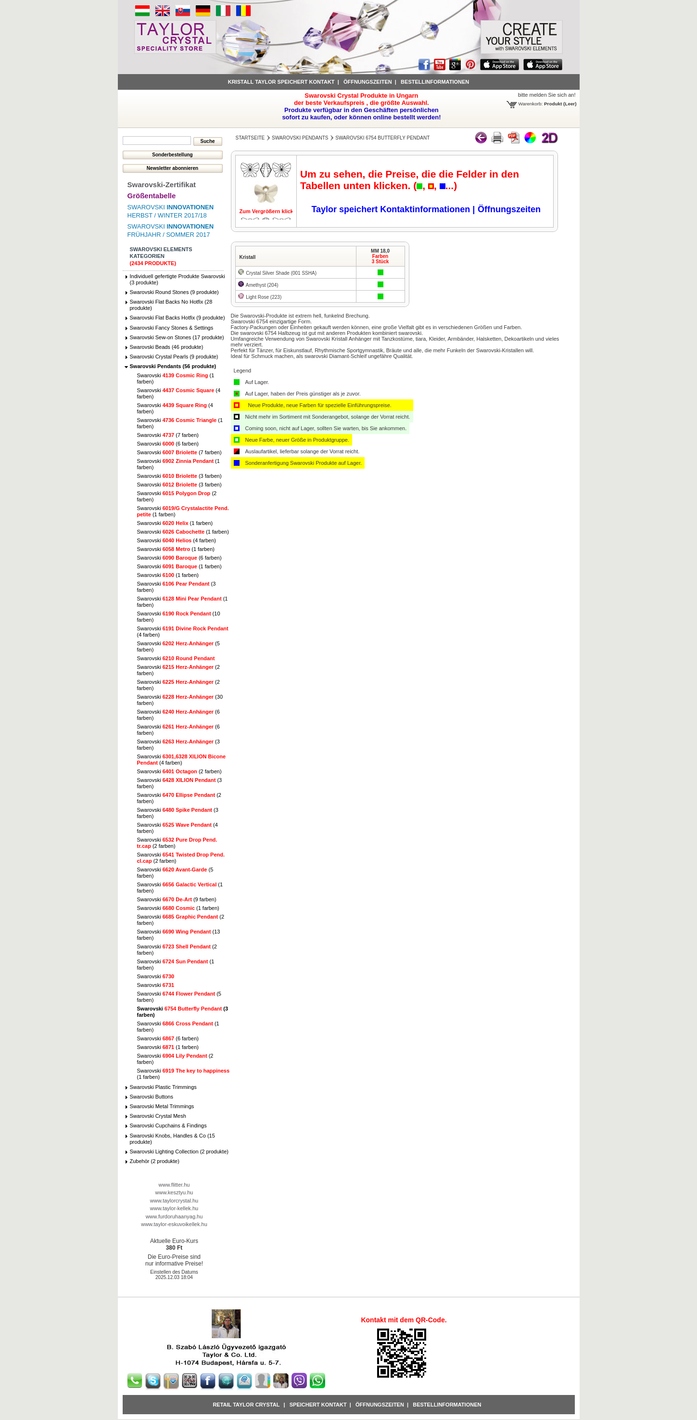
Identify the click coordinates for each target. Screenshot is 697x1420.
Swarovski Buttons (151, 1097)
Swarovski (176, 658)
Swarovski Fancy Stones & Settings (172, 328)
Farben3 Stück (380, 259)
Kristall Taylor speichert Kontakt (281, 82)
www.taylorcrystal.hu (174, 1200)
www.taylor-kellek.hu (174, 1208)
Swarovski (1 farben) (175, 523)
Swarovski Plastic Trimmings (163, 1087)
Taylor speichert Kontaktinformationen (391, 209)
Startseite (250, 138)
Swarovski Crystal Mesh (158, 1116)
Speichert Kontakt (318, 1404)
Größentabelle (151, 196)
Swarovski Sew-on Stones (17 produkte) (177, 337)
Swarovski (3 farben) (179, 476)
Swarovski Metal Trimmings (162, 1106)
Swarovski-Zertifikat (161, 184)
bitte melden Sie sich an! (547, 95)
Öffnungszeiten (367, 82)
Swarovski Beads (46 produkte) (166, 347)
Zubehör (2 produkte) (154, 1161)
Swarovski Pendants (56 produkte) (173, 366)
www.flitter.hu (174, 1185)
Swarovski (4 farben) (176, 540)
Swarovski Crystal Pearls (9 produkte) (174, 356)
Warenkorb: (531, 103)
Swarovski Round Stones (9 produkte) (174, 292)
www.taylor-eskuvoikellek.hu (174, 1224)
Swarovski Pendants (300, 138)
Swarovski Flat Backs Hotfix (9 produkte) (177, 317)
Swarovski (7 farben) (168, 435)
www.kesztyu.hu (174, 1192)
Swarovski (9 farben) (176, 899)
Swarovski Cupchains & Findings (168, 1125)
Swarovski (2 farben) (179, 771)
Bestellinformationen (435, 82)
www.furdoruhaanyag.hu (174, 1216)
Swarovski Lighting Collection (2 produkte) (179, 1151)
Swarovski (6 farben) (168, 444)
